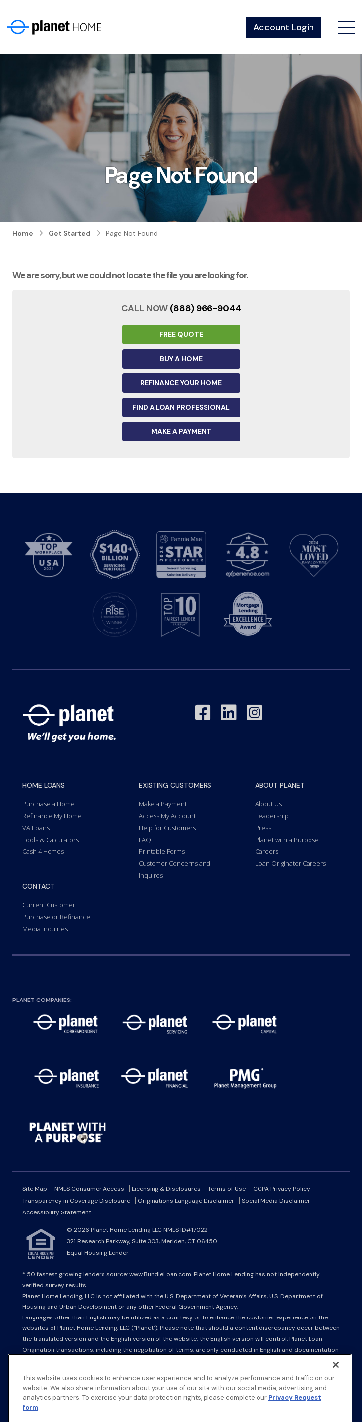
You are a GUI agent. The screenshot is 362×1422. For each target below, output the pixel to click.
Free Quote (181, 334)
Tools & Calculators (50, 839)
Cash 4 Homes (43, 851)
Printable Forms (162, 851)
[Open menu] (346, 27)
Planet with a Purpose (287, 839)
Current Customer (48, 904)
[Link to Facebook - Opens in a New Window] (203, 713)
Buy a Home (181, 358)
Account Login (283, 27)
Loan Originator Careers (290, 863)
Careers (266, 851)
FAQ (145, 839)
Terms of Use (227, 1189)
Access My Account (167, 815)
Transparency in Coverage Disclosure (76, 1201)
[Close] (336, 1390)
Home (22, 233)
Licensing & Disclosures (166, 1189)
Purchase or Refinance (56, 916)
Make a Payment (181, 431)
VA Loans (36, 827)
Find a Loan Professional (181, 407)
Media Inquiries (45, 928)
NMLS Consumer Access (89, 1189)
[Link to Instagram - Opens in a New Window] (254, 713)
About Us (268, 803)
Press (263, 827)
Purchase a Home (48, 803)
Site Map (34, 1189)
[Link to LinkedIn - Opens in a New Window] (229, 713)
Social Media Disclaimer (276, 1201)
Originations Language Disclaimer (186, 1201)
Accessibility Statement (56, 1212)
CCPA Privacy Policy (281, 1189)
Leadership (272, 815)
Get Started (70, 233)
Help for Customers (167, 827)
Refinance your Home (181, 382)
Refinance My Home (52, 815)
